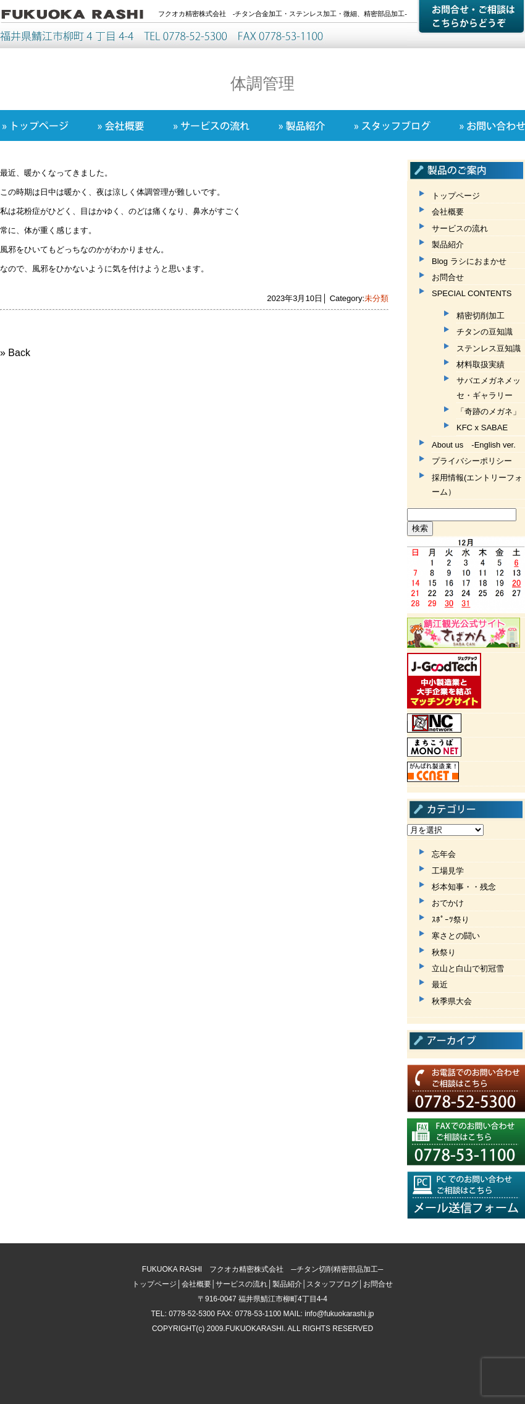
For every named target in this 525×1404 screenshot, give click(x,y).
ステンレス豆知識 (488, 348)
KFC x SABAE (482, 427)
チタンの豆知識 (484, 331)
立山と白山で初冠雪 (468, 968)
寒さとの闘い (456, 935)
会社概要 (448, 211)
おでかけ (448, 903)
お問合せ (448, 277)
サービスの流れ (460, 228)
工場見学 (448, 870)
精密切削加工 (480, 315)
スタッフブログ (332, 1284)
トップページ (456, 195)
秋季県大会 (452, 1001)
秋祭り (444, 952)
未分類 (376, 298)
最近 (440, 984)
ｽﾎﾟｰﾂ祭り (450, 919)
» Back (15, 352)
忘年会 (444, 854)
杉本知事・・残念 (464, 886)
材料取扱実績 (480, 364)
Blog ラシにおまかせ (469, 261)
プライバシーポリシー (472, 461)
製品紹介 (448, 244)
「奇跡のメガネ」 (488, 411)
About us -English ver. (474, 444)
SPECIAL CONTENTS (472, 293)
